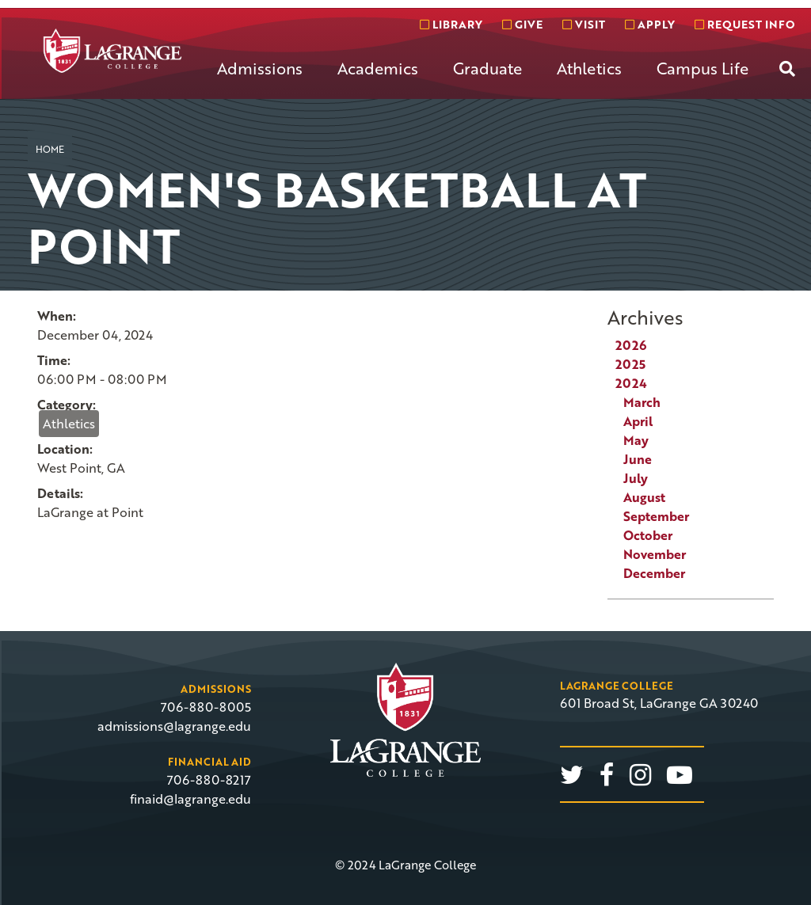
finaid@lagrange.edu (190, 798)
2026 (630, 345)
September (656, 516)
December (654, 573)
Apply (650, 24)
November (654, 554)
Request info (744, 24)
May (636, 440)
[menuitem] (260, 80)
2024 (631, 383)
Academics (377, 68)
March (642, 402)
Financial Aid (209, 762)
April (638, 421)
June (637, 459)
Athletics (589, 68)
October (647, 535)
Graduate (487, 68)
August (644, 497)
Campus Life (702, 68)
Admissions (260, 68)
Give (522, 24)
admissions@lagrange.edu (174, 726)
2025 (630, 364)
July (635, 478)
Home (50, 149)
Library (451, 24)
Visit (583, 24)
